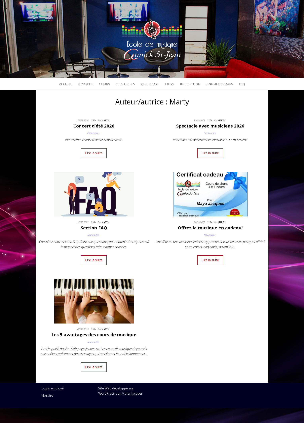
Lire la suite (93, 153)
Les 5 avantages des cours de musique (94, 334)
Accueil (65, 84)
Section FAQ (94, 228)
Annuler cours (220, 84)
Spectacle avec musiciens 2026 (210, 126)
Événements (93, 132)
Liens (169, 84)
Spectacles (125, 84)
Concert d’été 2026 (93, 126)
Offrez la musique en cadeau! (210, 228)
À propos (85, 84)
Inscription (190, 84)
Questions (150, 84)
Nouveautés (93, 234)
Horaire (47, 395)
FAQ (242, 84)
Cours (104, 84)
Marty (105, 120)
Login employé (53, 388)
